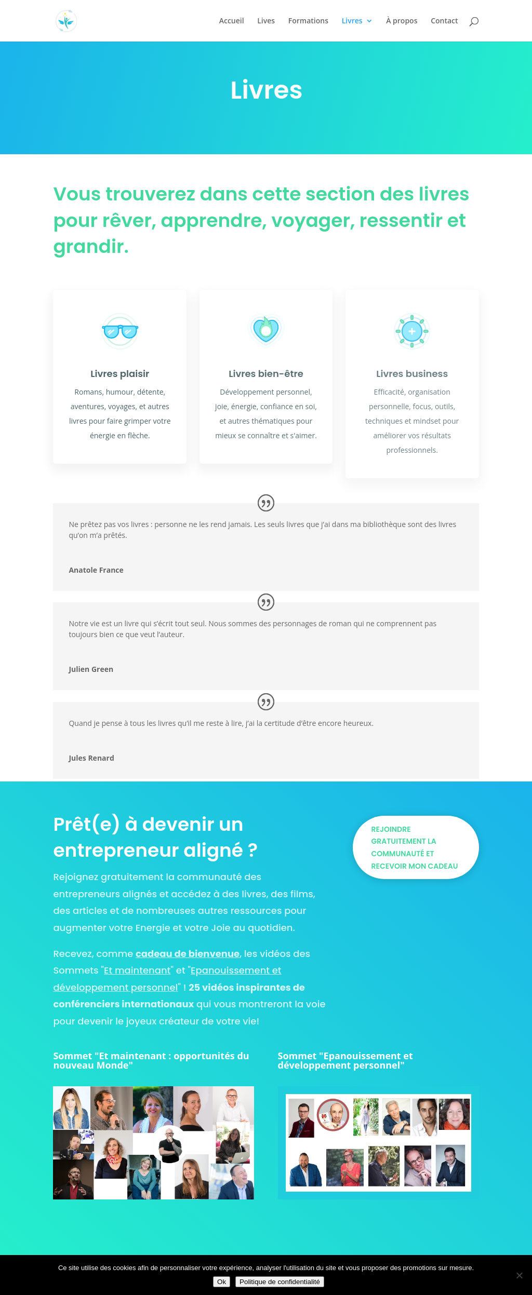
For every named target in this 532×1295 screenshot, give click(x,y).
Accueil (231, 21)
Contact (444, 21)
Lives (266, 21)
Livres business (412, 373)
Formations (308, 21)
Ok (221, 1282)
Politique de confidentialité (280, 1282)
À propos (401, 21)
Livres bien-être (266, 373)
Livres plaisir (119, 373)
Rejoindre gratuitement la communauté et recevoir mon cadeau (414, 847)
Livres (352, 21)
